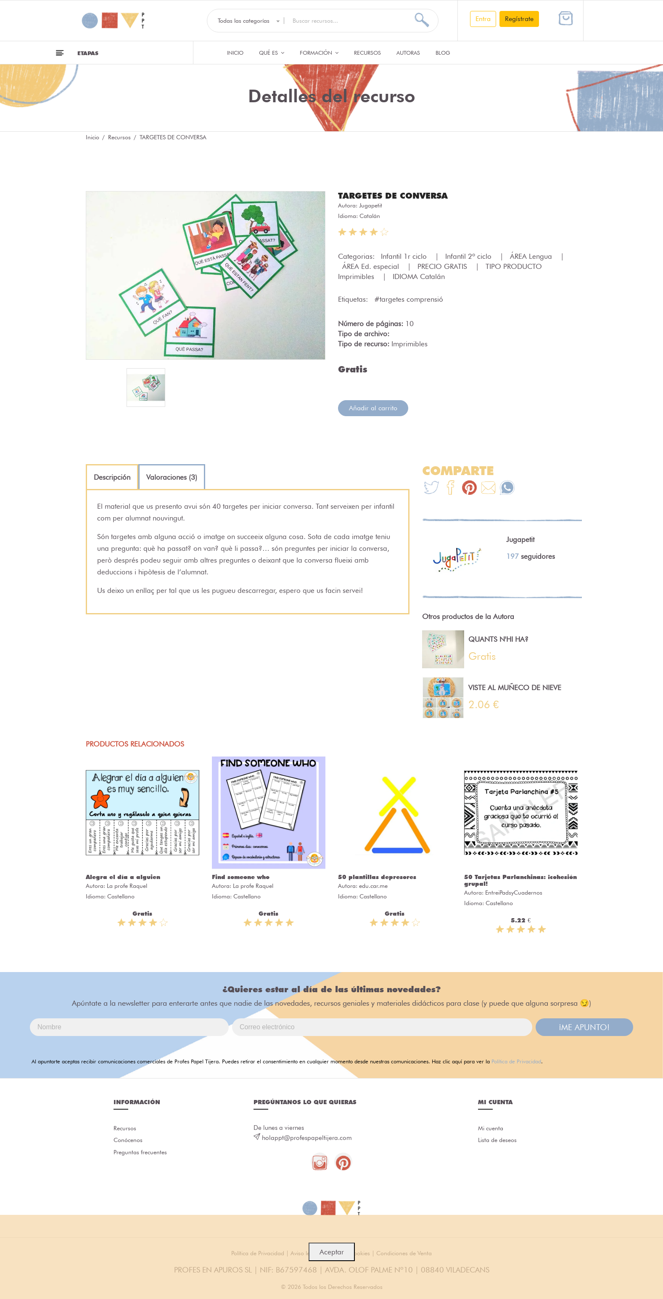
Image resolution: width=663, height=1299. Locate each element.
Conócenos (129, 1142)
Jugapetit (370, 205)
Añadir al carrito (373, 408)
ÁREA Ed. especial (371, 266)
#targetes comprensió (408, 299)
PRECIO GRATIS (443, 266)
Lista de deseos (499, 1142)
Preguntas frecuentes (142, 1155)
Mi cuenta (491, 1128)
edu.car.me (373, 885)
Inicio (235, 52)
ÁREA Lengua (532, 256)
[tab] (112, 477)
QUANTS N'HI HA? (498, 639)
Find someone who (240, 876)
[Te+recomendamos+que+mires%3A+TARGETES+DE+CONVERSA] (450, 488)
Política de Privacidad (516, 1060)
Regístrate (519, 19)
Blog (443, 52)
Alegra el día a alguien (123, 876)
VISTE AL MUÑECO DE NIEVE (514, 687)
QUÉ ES (271, 52)
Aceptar (332, 1252)
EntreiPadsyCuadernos (513, 892)
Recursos (367, 52)
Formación (319, 52)
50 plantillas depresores (377, 876)
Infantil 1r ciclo (405, 256)
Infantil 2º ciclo (469, 256)
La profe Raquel (127, 885)
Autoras (408, 52)
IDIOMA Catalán (419, 276)
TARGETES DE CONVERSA (398, 195)
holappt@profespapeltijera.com (307, 1137)
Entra (483, 19)
